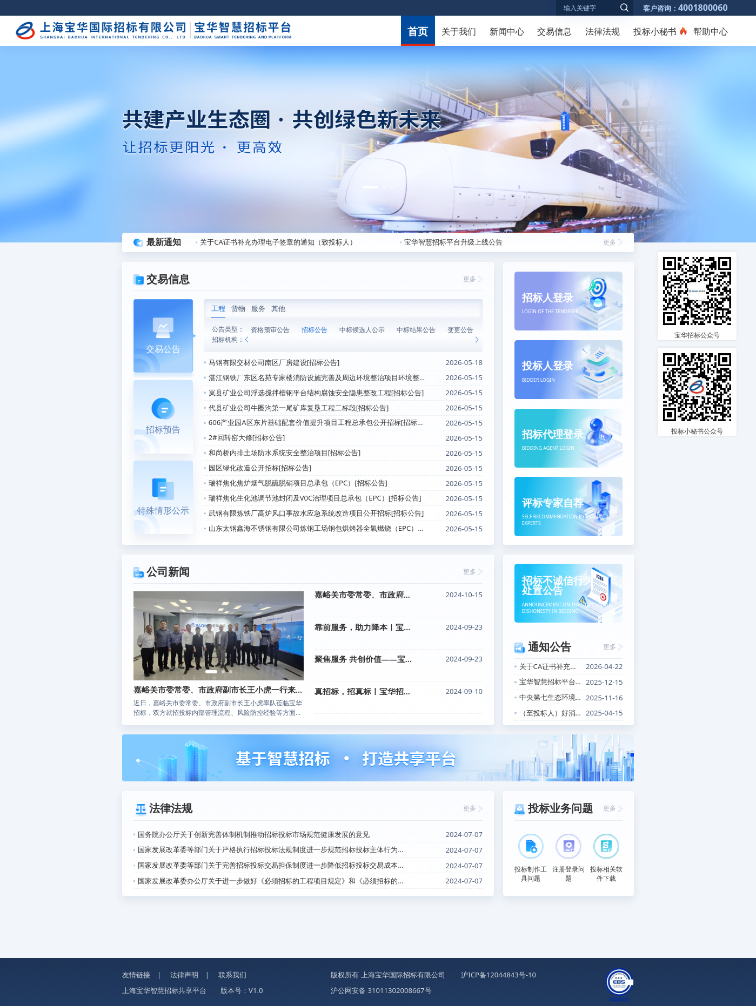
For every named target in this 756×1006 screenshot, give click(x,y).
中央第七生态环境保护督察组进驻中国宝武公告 (550, 697)
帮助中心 (710, 31)
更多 (609, 242)
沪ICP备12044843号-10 (498, 975)
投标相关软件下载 (606, 858)
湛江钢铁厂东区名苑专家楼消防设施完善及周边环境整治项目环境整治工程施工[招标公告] (318, 377)
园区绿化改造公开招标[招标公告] (260, 467)
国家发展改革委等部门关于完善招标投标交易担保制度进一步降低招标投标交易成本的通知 (273, 865)
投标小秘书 (655, 31)
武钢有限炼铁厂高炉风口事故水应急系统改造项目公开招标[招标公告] (316, 513)
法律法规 (602, 31)
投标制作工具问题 (530, 858)
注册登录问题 (568, 858)
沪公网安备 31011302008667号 (381, 990)
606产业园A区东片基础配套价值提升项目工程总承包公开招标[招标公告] (318, 422)
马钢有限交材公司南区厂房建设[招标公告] (274, 362)
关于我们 (458, 31)
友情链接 (136, 975)
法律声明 (184, 975)
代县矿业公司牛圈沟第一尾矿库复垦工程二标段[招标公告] (299, 408)
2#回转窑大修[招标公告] (247, 437)
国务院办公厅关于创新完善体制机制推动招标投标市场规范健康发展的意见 (254, 834)
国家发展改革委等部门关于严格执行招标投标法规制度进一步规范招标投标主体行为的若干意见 (273, 849)
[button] (370, 187)
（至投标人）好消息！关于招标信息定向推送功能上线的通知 (550, 713)
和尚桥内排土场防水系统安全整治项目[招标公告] (285, 452)
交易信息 (554, 31)
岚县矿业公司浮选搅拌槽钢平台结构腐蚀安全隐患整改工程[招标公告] (316, 392)
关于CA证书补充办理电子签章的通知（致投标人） (278, 242)
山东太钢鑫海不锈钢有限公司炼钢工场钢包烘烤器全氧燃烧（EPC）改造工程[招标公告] (318, 528)
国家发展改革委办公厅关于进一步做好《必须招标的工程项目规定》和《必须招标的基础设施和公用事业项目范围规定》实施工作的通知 (273, 881)
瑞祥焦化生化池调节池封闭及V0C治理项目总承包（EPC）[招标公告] (315, 498)
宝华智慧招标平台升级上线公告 (453, 242)
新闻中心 (507, 31)
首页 (417, 31)
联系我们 (232, 975)
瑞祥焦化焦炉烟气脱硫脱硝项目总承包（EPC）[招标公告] (298, 483)
